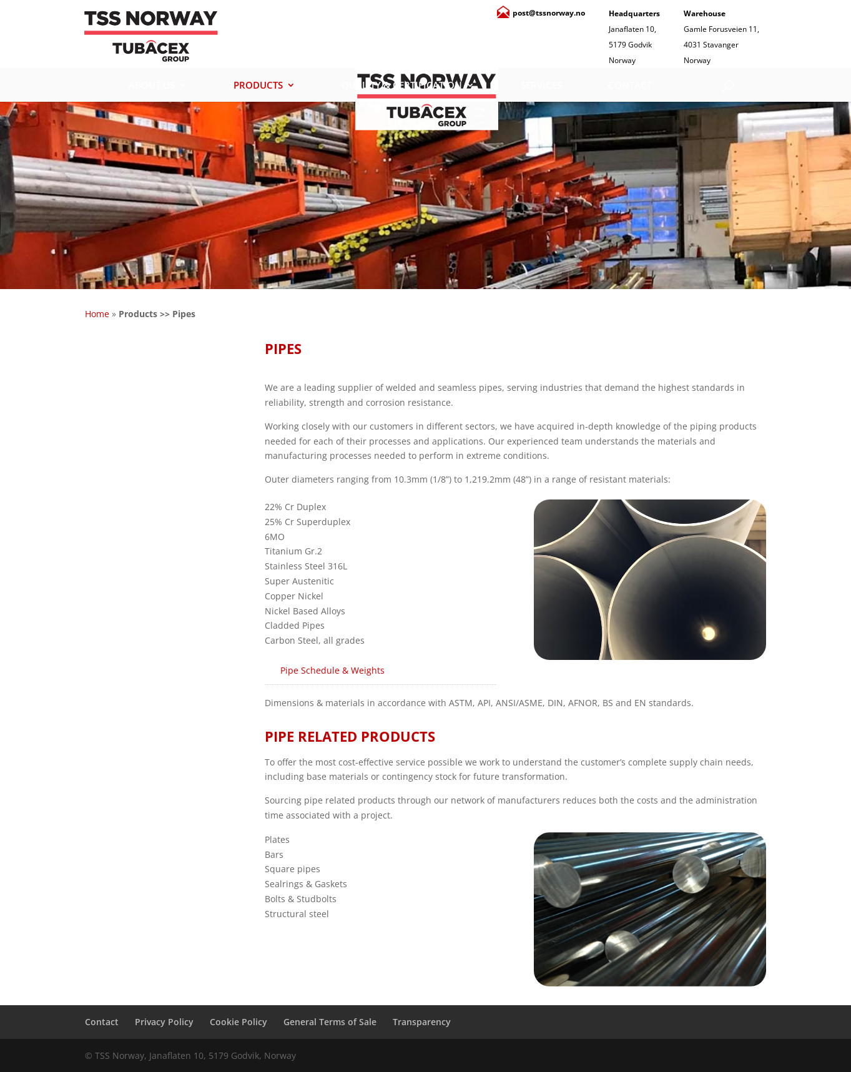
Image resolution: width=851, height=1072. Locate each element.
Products (258, 86)
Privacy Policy (164, 1022)
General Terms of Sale (329, 1022)
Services (541, 86)
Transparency (422, 1022)
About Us (152, 86)
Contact (630, 86)
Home (97, 314)
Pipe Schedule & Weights (332, 670)
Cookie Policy (238, 1022)
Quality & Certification (402, 86)
